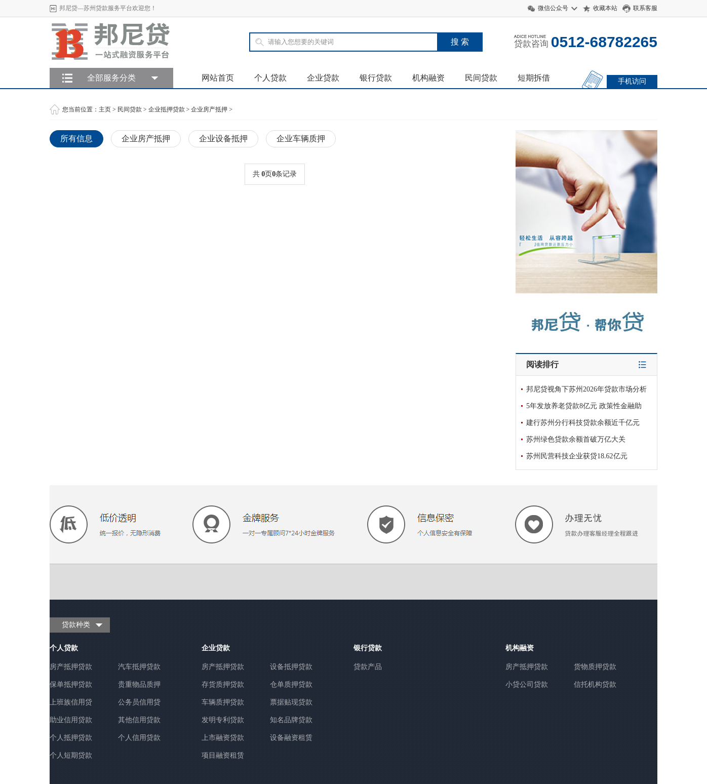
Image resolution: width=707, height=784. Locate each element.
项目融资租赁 (223, 755)
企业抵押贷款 (166, 109)
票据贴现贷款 (291, 702)
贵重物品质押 (139, 684)
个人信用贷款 (139, 737)
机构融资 (428, 77)
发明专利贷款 (223, 720)
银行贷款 (376, 77)
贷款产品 (368, 667)
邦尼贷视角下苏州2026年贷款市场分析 (586, 389)
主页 (105, 109)
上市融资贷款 (223, 737)
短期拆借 (534, 77)
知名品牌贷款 (291, 720)
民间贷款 (481, 77)
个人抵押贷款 (71, 737)
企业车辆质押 (301, 138)
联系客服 (645, 8)
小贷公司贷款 (526, 684)
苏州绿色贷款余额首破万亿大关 (575, 439)
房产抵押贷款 (71, 667)
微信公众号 (553, 8)
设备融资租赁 (291, 737)
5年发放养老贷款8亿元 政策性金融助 (584, 406)
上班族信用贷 (71, 702)
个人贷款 (270, 77)
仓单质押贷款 (291, 684)
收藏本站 (605, 8)
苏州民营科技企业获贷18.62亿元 (576, 456)
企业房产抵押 (209, 109)
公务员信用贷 (139, 702)
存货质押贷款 (223, 684)
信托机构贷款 (595, 684)
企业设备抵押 (223, 138)
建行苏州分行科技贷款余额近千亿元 (583, 422)
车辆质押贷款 (223, 702)
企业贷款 (323, 77)
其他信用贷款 (139, 720)
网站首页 (218, 77)
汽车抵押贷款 (139, 667)
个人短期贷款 (71, 755)
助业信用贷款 (71, 720)
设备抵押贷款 (291, 667)
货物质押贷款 (595, 667)
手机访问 (632, 81)
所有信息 (76, 138)
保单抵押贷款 (71, 684)
